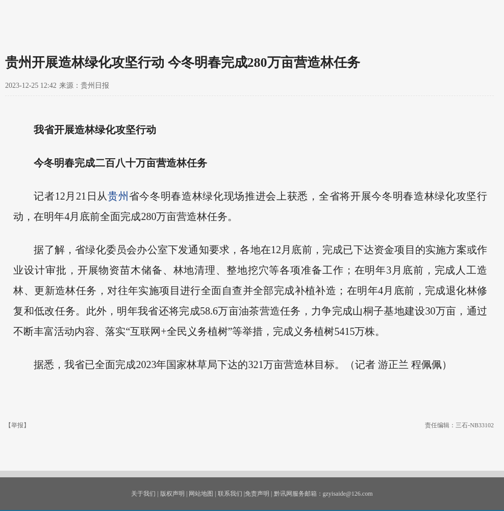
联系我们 (230, 493)
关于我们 (143, 493)
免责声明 (257, 493)
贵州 (118, 196)
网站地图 (201, 493)
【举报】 (17, 425)
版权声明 (172, 493)
